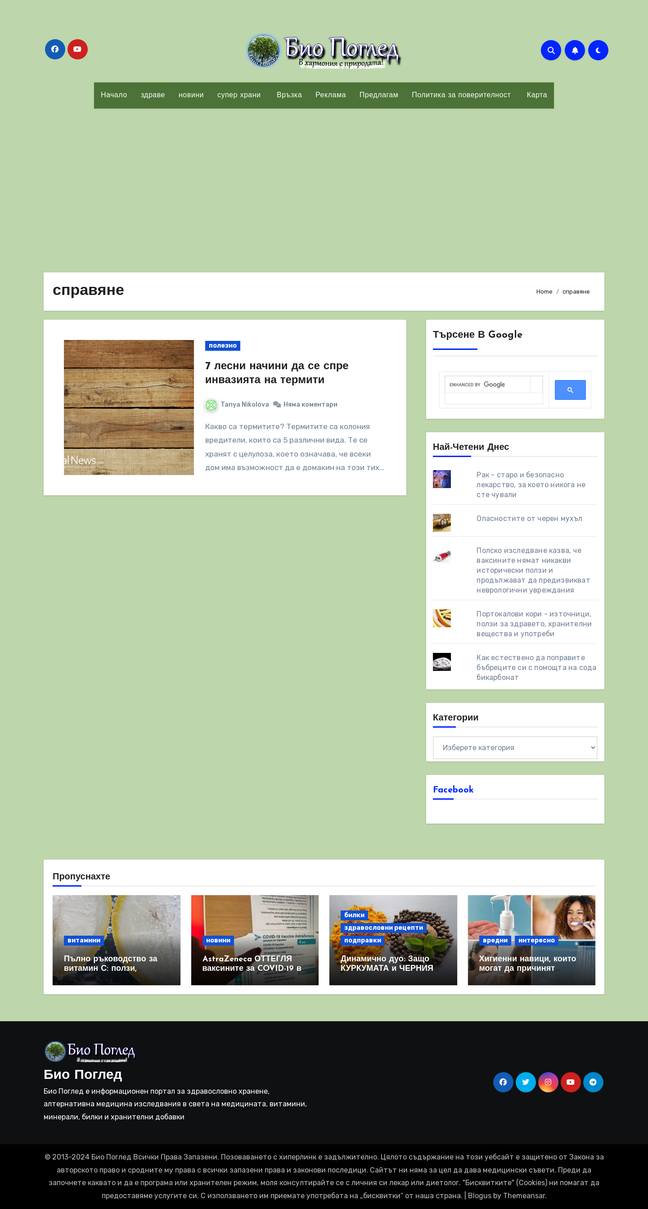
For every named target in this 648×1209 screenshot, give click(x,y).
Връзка (288, 95)
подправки (362, 940)
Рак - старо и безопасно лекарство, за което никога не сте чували (531, 485)
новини (191, 95)
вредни (495, 940)
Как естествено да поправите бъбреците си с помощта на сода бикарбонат (536, 667)
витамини (84, 940)
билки (354, 915)
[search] (488, 385)
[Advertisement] (324, 185)
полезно (223, 345)
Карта (535, 95)
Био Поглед (83, 1075)
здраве (153, 95)
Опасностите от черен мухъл (529, 518)
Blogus (479, 1195)
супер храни (239, 95)
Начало (114, 95)
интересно (536, 940)
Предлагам (379, 95)
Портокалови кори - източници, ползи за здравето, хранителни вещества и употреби (534, 624)
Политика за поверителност (461, 95)
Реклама (330, 95)
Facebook (453, 790)
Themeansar (524, 1195)
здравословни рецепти (383, 928)
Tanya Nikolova (237, 404)
